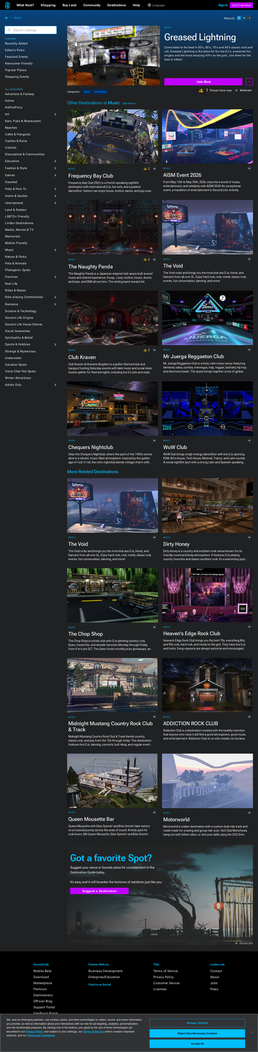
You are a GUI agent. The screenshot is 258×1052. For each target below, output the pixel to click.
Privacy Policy (163, 977)
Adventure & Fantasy (19, 94)
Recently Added (16, 43)
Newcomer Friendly (19, 63)
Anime (9, 100)
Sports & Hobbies (17, 344)
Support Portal (44, 1007)
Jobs (214, 983)
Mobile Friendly (16, 243)
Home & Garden (16, 196)
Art (7, 114)
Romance (11, 304)
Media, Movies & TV (19, 230)
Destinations (43, 995)
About (214, 977)
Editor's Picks (14, 50)
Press (214, 989)
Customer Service (166, 983)
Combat (10, 147)
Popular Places (15, 70)
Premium (11, 277)
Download (41, 977)
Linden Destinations (19, 223)
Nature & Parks (15, 257)
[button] (25, 5)
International (14, 203)
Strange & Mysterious (20, 351)
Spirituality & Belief (19, 337)
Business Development (105, 971)
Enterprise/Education (104, 977)
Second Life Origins (19, 318)
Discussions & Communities (25, 154)
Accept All (197, 1043)
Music (17, 17)
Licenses (160, 989)
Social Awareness (17, 331)
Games (10, 175)
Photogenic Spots (17, 270)
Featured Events (16, 57)
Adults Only (13, 385)
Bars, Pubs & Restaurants (23, 121)
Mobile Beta (42, 971)
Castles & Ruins (16, 141)
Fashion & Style (16, 168)
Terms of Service (165, 971)
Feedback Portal (45, 1013)
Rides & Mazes (15, 290)
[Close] (251, 1032)
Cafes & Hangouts (17, 134)
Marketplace (42, 983)
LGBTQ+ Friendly (17, 216)
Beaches (11, 127)
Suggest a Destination (99, 891)
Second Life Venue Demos (23, 324)
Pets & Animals (15, 263)
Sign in (223, 5)
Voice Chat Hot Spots (20, 371)
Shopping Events (17, 77)
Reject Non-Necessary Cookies (197, 1033)
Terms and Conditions (41, 1035)
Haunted (11, 182)
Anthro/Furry (13, 107)
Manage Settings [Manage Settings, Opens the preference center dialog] (197, 1022)
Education (12, 161)
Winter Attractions (18, 378)
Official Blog (42, 1001)
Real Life (11, 283)
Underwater (13, 358)
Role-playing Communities (24, 297)
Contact (216, 971)
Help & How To (15, 189)
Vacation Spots (16, 364)
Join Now (203, 82)
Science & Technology (20, 311)
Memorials (12, 236)
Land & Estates (15, 210)
